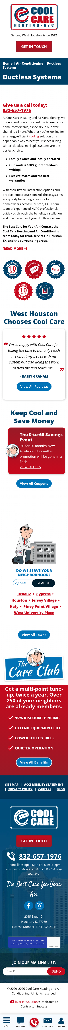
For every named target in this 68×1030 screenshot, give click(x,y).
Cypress (43, 593)
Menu (6, 1026)
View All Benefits (34, 762)
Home (8, 63)
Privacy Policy (24, 944)
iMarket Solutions (27, 1002)
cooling (34, 136)
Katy (14, 606)
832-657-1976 (34, 1022)
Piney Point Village (40, 606)
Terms (56, 946)
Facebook (28, 905)
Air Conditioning (29, 63)
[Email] (34, 971)
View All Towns (34, 634)
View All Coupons (34, 483)
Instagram (39, 905)
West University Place (34, 612)
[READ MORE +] (15, 248)
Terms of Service (36, 944)
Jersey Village (44, 600)
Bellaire (24, 593)
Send (56, 971)
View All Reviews (34, 386)
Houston (19, 600)
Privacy (51, 946)
